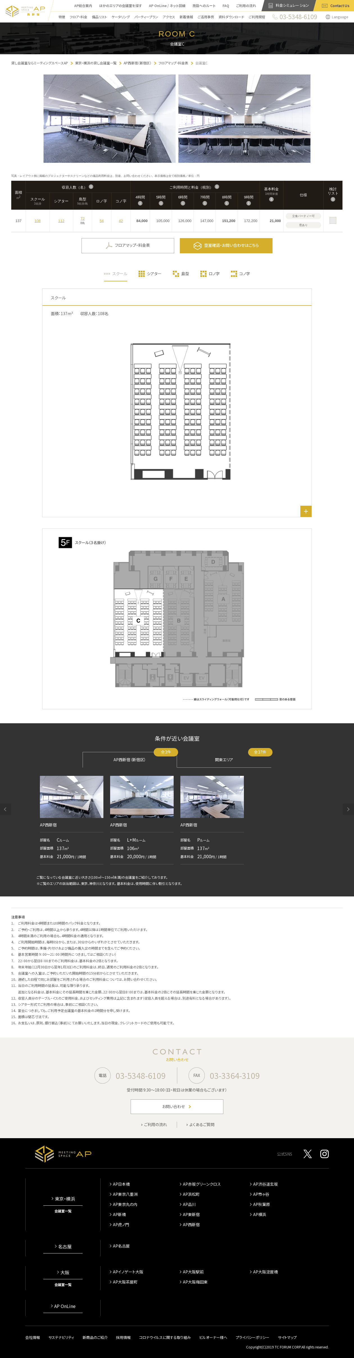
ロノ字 (214, 273)
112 (61, 221)
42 (121, 221)
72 (83, 218)
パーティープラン (146, 16)
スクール (119, 273)
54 (102, 221)
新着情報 (186, 16)
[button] (5, 809)
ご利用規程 (257, 16)
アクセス (169, 16)
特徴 (61, 16)
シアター (154, 273)
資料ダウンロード (231, 16)
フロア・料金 (78, 16)
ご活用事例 (206, 16)
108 (38, 221)
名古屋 (65, 1246)
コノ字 (244, 273)
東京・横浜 (65, 1198)
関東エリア (243, 757)
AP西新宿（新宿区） (145, 757)
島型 (185, 273)
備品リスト (99, 16)
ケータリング (121, 16)
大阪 (64, 1272)
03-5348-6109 (141, 1075)
